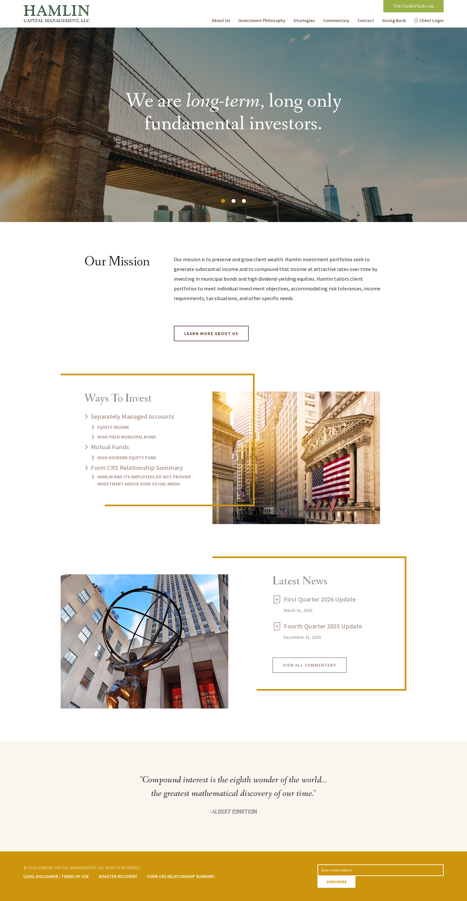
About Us (221, 20)
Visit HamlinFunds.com (413, 6)
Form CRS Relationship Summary (180, 876)
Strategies (304, 20)
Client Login (431, 20)
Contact (365, 20)
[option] (233, 125)
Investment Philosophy (261, 20)
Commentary (336, 20)
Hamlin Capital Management (55, 5)
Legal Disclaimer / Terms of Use (56, 876)
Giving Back (394, 20)
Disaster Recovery (118, 876)
